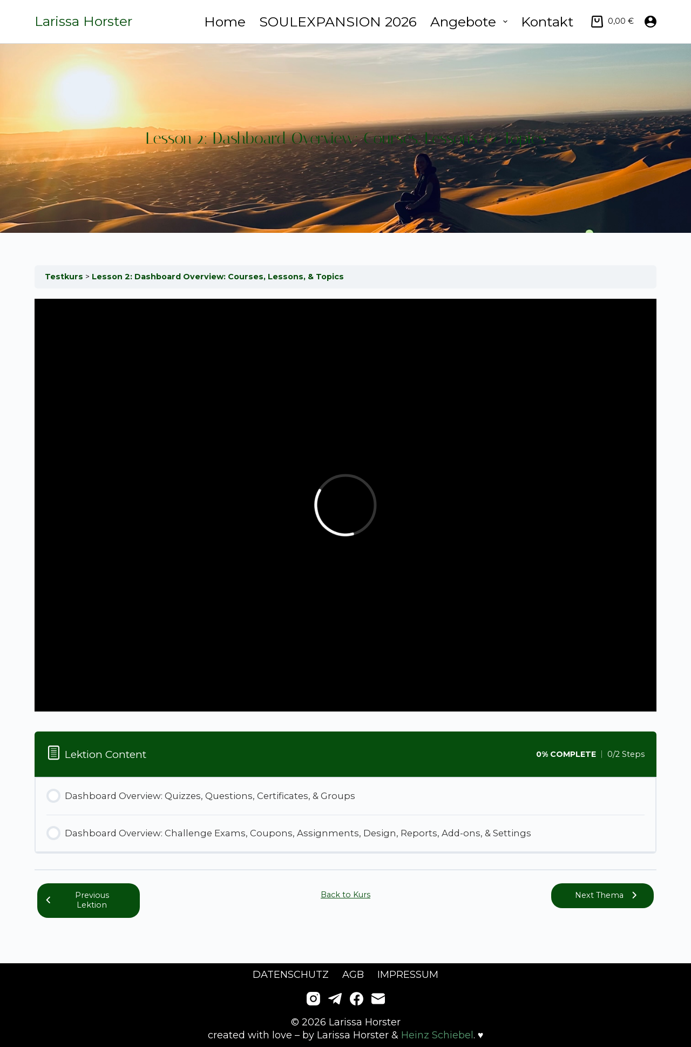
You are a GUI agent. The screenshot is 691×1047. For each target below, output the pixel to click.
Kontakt (547, 22)
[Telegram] (335, 998)
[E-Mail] (378, 998)
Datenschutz (291, 975)
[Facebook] (356, 998)
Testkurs (65, 276)
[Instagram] (313, 998)
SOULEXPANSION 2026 (338, 22)
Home (225, 22)
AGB (353, 975)
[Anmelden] (650, 22)
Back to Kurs (345, 895)
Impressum (407, 975)
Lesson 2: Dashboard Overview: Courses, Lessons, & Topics (218, 276)
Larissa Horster (83, 21)
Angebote (471, 22)
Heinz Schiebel (437, 1035)
